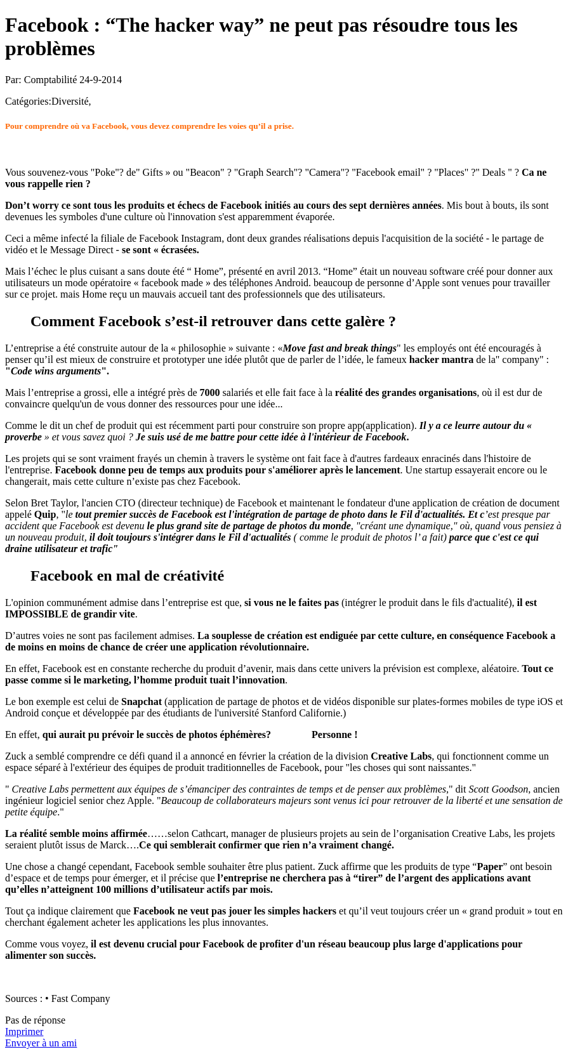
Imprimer (24, 1031)
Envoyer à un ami (41, 1043)
